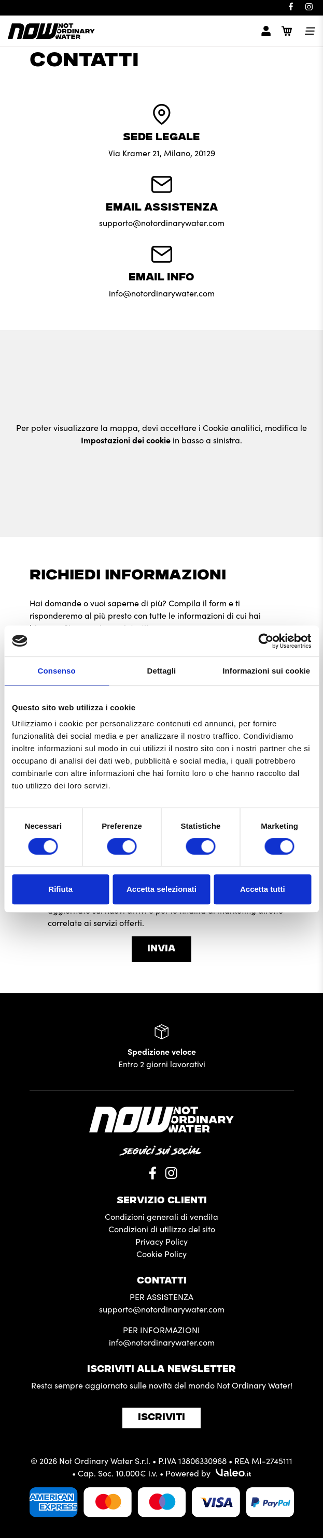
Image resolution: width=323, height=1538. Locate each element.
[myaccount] (266, 31)
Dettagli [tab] (161, 670)
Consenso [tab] (57, 670)
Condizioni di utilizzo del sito (161, 1228)
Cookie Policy (161, 1253)
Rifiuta (60, 889)
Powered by (208, 1473)
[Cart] (286, 31)
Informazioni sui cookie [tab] (266, 670)
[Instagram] (308, 6)
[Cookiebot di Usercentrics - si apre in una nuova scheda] (265, 641)
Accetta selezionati (161, 889)
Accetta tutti (262, 889)
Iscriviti (161, 1418)
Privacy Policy (161, 1241)
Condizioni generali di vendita (161, 1216)
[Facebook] (290, 6)
